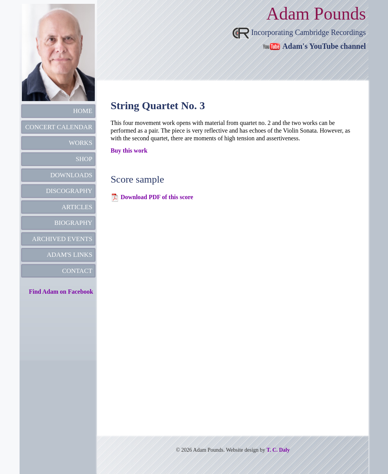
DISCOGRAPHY (69, 191)
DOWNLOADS (71, 175)
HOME (82, 111)
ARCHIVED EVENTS (62, 239)
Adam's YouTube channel (324, 46)
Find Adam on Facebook (61, 291)
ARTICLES (76, 207)
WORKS (80, 142)
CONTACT (77, 270)
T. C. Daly (278, 450)
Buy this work (129, 150)
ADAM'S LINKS (69, 254)
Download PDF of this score (157, 197)
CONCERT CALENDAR (58, 127)
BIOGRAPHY (73, 222)
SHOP (84, 159)
